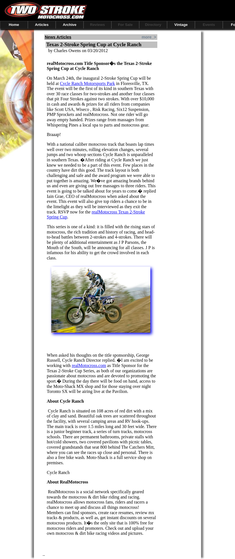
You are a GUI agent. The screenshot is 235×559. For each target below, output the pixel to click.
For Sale (125, 25)
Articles (42, 25)
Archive (70, 25)
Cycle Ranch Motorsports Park (87, 83)
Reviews (97, 25)
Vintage (181, 25)
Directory (153, 25)
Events (209, 25)
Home (14, 25)
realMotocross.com (89, 365)
